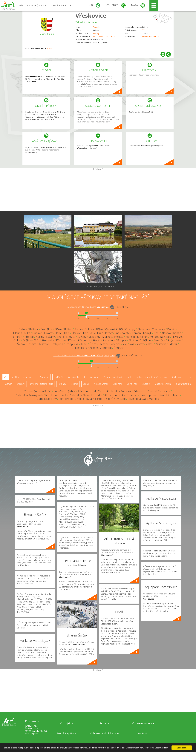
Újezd (92, 344)
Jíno (117, 333)
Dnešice (37, 333)
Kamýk (147, 333)
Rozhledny (176, 377)
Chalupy (130, 329)
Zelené (93, 348)
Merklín (130, 337)
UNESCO (58, 377)
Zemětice (106, 348)
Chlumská (143, 329)
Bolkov (68, 329)
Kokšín (177, 333)
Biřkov (58, 329)
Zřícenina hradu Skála (91, 391)
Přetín (72, 340)
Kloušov (166, 333)
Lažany (50, 337)
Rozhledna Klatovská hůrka (85, 395)
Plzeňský (96, 27)
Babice (23, 329)
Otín (36, 340)
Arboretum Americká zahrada (152, 391)
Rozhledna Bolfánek (119, 391)
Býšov (99, 329)
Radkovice (109, 340)
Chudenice (158, 329)
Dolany (48, 333)
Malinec (107, 337)
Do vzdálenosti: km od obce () (84, 355)
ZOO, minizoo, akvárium (23, 377)
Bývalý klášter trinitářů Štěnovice (106, 399)
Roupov (121, 340)
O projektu (66, 723)
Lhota (60, 337)
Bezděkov (46, 329)
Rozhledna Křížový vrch (29, 395)
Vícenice (116, 344)
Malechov (94, 337)
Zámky (8, 383)
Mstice (50, 48)
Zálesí (149, 344)
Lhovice (70, 337)
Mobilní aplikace (66, 733)
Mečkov (118, 337)
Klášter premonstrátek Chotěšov (160, 395)
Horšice (76, 333)
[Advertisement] (98, 191)
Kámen (136, 333)
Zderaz (173, 344)
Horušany (89, 333)
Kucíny (40, 337)
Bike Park (117, 383)
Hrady (189, 377)
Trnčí (84, 344)
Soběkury (145, 340)
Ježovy (109, 333)
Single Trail (132, 383)
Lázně (86, 383)
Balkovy (33, 329)
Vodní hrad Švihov (65, 391)
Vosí (132, 344)
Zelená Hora (79, 348)
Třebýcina (57, 344)
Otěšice (27, 340)
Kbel (156, 333)
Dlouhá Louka (21, 333)
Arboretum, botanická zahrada (152, 377)
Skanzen (94, 377)
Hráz (100, 333)
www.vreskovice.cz (150, 36)
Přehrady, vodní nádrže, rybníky (117, 377)
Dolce (58, 333)
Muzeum (146, 383)
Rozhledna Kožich (56, 395)
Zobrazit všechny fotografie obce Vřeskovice (98, 286)
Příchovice (84, 340)
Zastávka (160, 344)
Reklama (104, 723)
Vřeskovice (90, 15)
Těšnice (31, 344)
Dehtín (171, 329)
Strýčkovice (174, 340)
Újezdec (103, 344)
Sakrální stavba (183, 383)
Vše (5, 377)
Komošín (16, 337)
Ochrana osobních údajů (104, 733)
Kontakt (142, 733)
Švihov (21, 344)
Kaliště (126, 333)
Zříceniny (20, 383)
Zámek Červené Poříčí (37, 391)
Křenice (29, 337)
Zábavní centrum (163, 383)
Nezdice (165, 337)
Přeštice (61, 340)
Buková (89, 329)
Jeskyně (74, 383)
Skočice (133, 340)
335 (144, 30)
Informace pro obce (142, 723)
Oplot (16, 340)
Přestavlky (48, 340)
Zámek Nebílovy (47, 399)
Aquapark (44, 377)
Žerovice (119, 348)
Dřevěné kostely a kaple (41, 383)
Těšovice (44, 344)
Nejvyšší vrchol (101, 383)
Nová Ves (177, 337)
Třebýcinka (72, 344)
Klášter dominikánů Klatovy (121, 395)
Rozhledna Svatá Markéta (143, 399)
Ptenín (97, 340)
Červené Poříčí (114, 329)
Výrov (140, 344)
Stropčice (159, 340)
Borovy (78, 329)
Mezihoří (142, 337)
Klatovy (96, 33)
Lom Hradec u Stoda (71, 399)
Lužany (82, 337)
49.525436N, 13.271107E (104, 36)
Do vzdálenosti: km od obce (88, 306)
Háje (67, 333)
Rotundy (62, 383)
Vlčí (125, 344)
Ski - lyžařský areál (76, 377)
